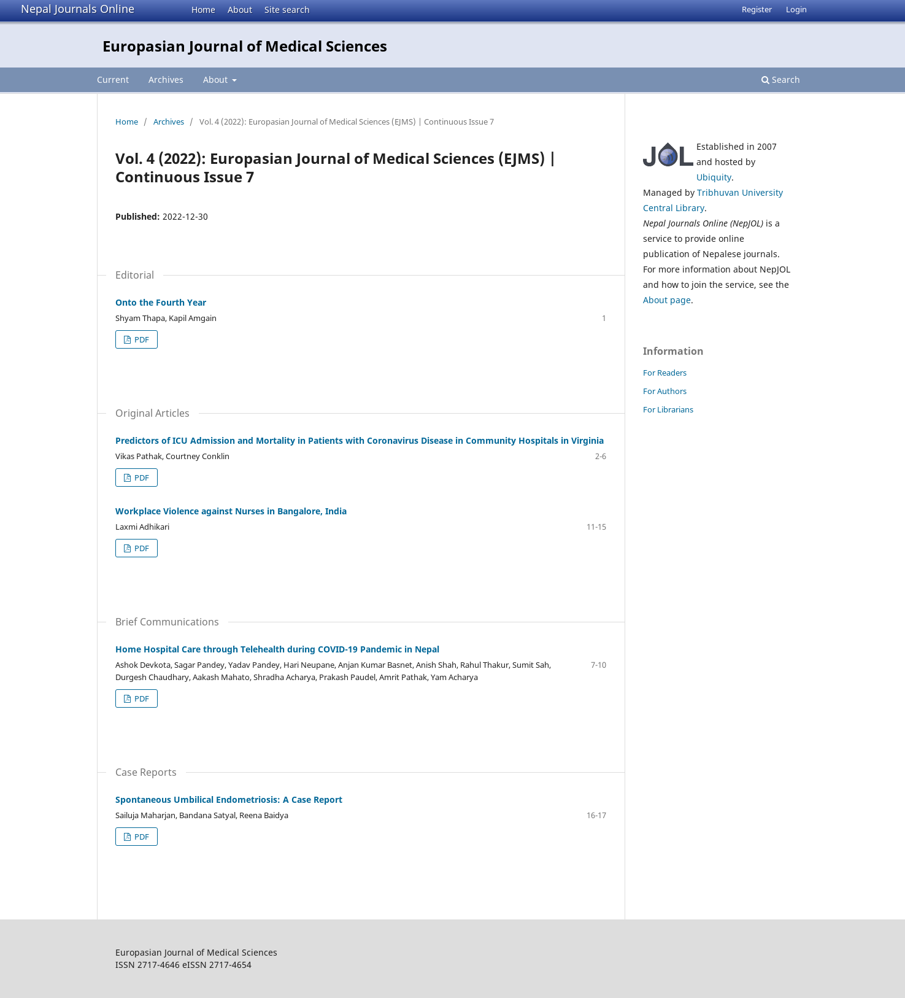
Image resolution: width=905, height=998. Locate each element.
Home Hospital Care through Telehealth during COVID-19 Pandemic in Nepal (277, 649)
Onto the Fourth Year (160, 302)
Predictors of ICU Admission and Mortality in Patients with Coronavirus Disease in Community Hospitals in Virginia (359, 440)
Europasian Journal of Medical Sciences (244, 46)
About (240, 9)
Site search (287, 9)
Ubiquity (713, 177)
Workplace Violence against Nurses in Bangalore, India (231, 511)
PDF (141, 339)
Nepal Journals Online (77, 8)
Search (780, 79)
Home (203, 9)
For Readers (665, 372)
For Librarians (668, 409)
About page (667, 300)
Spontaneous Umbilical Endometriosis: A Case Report (228, 799)
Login (796, 9)
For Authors (665, 390)
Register (757, 9)
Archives (165, 79)
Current (113, 79)
